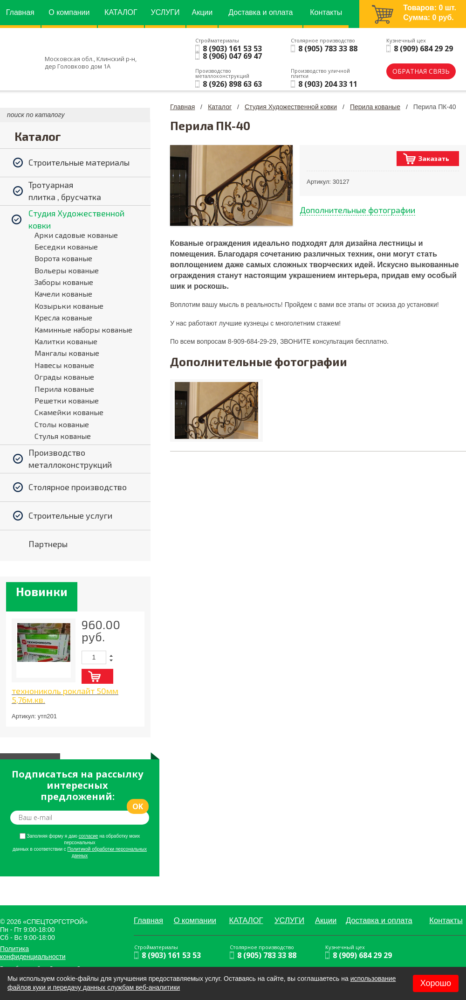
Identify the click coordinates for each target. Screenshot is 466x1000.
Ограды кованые (64, 376)
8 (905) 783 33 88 (327, 48)
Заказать (433, 158)
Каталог (220, 107)
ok (137, 806)
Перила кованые (64, 388)
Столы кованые (61, 424)
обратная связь (421, 71)
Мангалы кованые (66, 352)
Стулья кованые (62, 435)
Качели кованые (63, 293)
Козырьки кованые (68, 305)
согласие (88, 836)
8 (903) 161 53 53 (232, 48)
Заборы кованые (63, 282)
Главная (182, 107)
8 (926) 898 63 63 (232, 84)
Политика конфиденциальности (33, 952)
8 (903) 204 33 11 (327, 84)
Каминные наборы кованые (83, 329)
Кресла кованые (63, 317)
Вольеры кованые (66, 270)
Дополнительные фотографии (357, 210)
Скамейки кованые (68, 412)
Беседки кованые (66, 246)
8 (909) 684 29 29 (423, 48)
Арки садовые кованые (76, 234)
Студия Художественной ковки (291, 107)
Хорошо (435, 983)
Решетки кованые (66, 400)
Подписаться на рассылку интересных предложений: (77, 785)
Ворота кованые (63, 258)
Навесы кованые (64, 365)
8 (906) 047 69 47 (232, 56)
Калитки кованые (65, 341)
